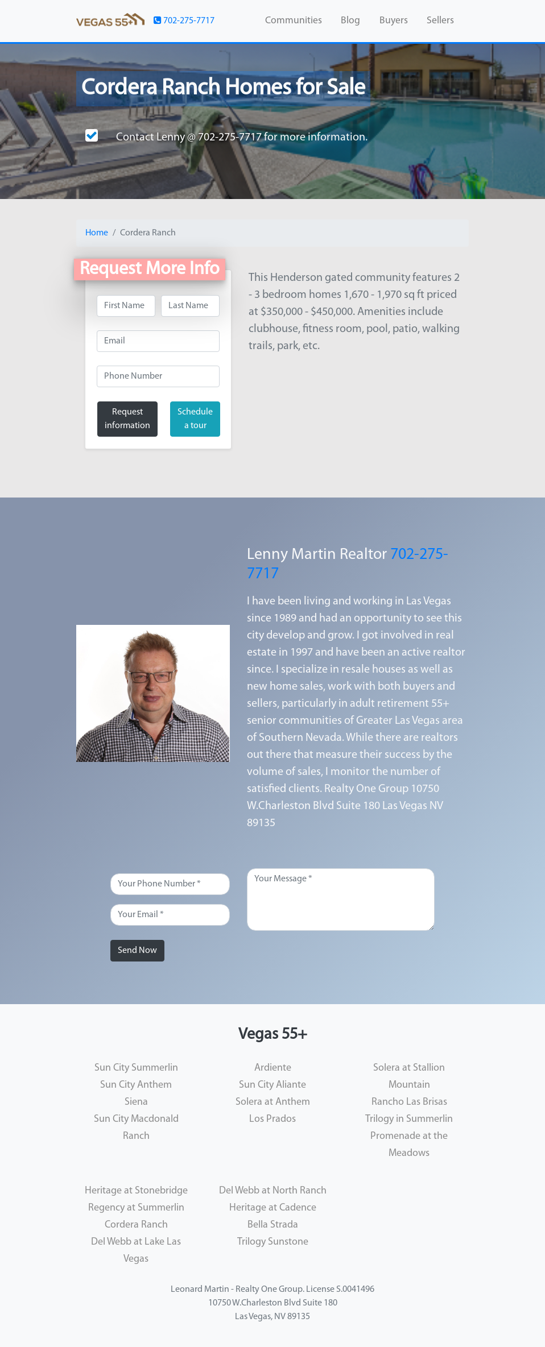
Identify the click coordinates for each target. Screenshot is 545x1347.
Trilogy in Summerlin (409, 1119)
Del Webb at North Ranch (273, 1191)
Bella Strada (272, 1225)
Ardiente (272, 1068)
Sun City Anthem (136, 1085)
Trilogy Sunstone (272, 1242)
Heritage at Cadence (272, 1208)
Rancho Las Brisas (409, 1102)
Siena (136, 1102)
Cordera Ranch (136, 1225)
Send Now (137, 950)
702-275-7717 (184, 20)
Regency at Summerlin (136, 1208)
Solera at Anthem (273, 1102)
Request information (127, 419)
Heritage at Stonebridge (136, 1191)
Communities (293, 21)
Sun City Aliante (272, 1085)
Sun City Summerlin (136, 1068)
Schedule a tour (195, 419)
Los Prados (272, 1119)
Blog (350, 21)
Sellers (440, 21)
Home (96, 233)
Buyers (393, 21)
